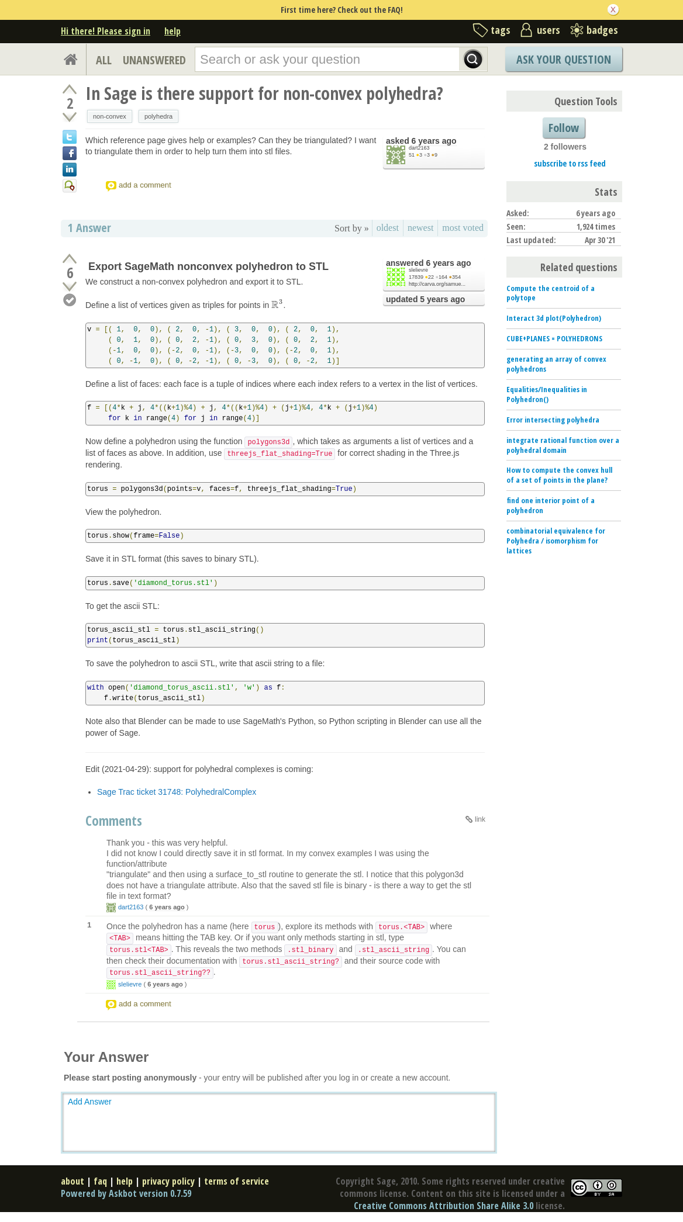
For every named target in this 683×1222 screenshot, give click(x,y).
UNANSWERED (154, 60)
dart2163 (419, 148)
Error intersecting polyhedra (552, 419)
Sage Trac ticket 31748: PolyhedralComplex (176, 792)
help (172, 31)
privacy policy (168, 1181)
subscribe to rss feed (570, 163)
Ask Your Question (563, 59)
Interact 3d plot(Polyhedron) (553, 318)
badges (602, 30)
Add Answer (90, 1101)
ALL (104, 60)
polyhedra (158, 116)
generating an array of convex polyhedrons (556, 364)
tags (500, 30)
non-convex (109, 116)
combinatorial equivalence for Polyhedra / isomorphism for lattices (555, 540)
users (548, 30)
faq (100, 1181)
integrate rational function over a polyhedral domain (562, 445)
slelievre (418, 270)
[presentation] (277, 305)
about (72, 1181)
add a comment (145, 185)
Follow (564, 128)
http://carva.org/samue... (437, 284)
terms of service (236, 1181)
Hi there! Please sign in (105, 31)
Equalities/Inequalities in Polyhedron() (546, 394)
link (480, 819)
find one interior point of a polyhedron (550, 505)
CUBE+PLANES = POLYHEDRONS (554, 338)
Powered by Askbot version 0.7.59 (126, 1193)
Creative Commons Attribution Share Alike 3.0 (443, 1205)
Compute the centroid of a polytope (550, 293)
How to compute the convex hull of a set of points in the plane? (559, 475)
